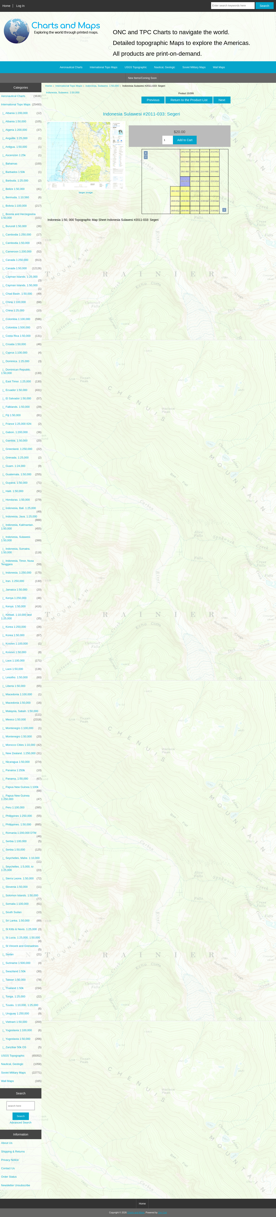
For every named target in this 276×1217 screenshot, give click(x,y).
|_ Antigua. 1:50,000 (21, 147)
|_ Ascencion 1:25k (21, 155)
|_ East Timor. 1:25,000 (21, 381)
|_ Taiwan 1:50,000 (21, 980)
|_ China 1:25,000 (21, 310)
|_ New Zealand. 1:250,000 (21, 753)
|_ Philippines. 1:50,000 (21, 824)
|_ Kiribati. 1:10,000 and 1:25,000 (21, 616)
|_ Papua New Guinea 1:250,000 (21, 797)
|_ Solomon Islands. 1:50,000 (21, 896)
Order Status (9, 1176)
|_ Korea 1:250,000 (21, 627)
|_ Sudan (21, 954)
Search (20, 1093)
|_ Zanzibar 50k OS (21, 1047)
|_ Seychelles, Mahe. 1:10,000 (21, 859)
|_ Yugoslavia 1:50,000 (21, 1039)
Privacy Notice (10, 1160)
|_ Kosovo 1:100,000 (21, 643)
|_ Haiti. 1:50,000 (21, 491)
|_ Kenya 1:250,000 (21, 598)
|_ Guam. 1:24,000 (21, 466)
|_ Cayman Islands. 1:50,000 (21, 286)
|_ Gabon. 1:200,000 (21, 432)
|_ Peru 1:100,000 (21, 807)
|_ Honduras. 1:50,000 (21, 500)
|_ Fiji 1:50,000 (21, 415)
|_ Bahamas (21, 163)
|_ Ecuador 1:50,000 (21, 390)
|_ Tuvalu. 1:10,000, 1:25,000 (21, 1006)
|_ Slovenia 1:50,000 (21, 887)
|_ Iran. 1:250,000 (21, 581)
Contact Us (8, 1168)
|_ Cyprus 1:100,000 (21, 352)
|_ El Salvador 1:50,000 (21, 398)
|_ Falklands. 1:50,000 (21, 407)
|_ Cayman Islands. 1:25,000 (21, 278)
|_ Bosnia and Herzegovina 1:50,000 (21, 215)
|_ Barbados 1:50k (21, 172)
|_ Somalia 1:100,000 (21, 904)
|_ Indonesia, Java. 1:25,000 (21, 517)
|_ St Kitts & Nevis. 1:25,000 (21, 929)
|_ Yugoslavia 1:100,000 (21, 1030)
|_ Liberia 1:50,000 (21, 686)
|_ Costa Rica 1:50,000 (21, 336)
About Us (6, 1143)
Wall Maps (219, 67)
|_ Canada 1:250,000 (21, 260)
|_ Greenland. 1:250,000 (21, 449)
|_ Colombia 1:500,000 (21, 327)
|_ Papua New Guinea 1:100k (21, 788)
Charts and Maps (135, 1212)
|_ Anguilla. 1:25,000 (21, 138)
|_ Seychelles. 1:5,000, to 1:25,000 (21, 868)
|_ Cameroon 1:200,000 (21, 251)
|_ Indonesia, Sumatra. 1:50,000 (21, 550)
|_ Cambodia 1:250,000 (21, 234)
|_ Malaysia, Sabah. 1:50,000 (21, 712)
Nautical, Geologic (164, 67)
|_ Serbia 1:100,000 (21, 841)
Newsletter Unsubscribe (15, 1185)
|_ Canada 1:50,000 (21, 268)
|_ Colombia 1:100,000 (21, 319)
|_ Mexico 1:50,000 (21, 719)
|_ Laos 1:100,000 (21, 660)
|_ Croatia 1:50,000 (21, 344)
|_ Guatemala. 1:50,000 (21, 474)
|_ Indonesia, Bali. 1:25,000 (21, 509)
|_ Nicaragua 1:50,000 (21, 762)
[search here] (20, 1105)
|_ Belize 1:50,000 (21, 189)
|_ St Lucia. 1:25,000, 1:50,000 (21, 939)
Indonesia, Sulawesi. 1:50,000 (102, 85)
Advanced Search (20, 1122)
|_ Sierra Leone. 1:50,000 (21, 878)
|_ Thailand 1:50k (21, 988)
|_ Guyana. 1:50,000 (21, 483)
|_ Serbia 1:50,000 (21, 849)
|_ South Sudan (21, 912)
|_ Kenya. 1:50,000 (21, 606)
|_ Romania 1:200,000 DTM (21, 834)
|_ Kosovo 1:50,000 (21, 652)
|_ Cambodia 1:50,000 (21, 243)
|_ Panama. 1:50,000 (21, 778)
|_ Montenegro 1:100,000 (21, 728)
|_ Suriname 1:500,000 (21, 963)
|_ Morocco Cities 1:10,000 (21, 745)
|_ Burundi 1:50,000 (21, 226)
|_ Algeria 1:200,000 (21, 130)
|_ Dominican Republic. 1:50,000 (21, 371)
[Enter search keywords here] (233, 5)
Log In (20, 6)
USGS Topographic (136, 67)
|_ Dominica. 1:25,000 (21, 361)
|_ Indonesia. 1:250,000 (21, 572)
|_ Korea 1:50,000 (21, 635)
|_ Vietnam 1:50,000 (21, 1022)
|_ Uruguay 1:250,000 (21, 1013)
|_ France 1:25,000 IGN (21, 424)
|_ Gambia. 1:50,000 (21, 440)
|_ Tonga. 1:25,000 (21, 996)
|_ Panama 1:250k (21, 770)
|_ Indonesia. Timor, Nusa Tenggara (21, 562)
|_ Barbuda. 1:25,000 (21, 180)
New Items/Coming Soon (142, 78)
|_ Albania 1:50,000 (21, 121)
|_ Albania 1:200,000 (21, 113)
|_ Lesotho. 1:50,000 (21, 677)
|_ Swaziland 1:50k (21, 971)
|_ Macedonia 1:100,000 (21, 694)
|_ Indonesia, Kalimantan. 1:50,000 (21, 526)
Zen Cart (162, 1212)
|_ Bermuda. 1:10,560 (21, 197)
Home (6, 6)
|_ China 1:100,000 (21, 302)
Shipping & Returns (13, 1151)
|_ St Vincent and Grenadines (21, 947)
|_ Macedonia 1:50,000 (21, 703)
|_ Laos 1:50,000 (21, 669)
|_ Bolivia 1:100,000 (21, 206)
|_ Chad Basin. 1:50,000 (21, 293)
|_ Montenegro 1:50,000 (21, 736)
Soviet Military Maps (193, 67)
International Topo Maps (68, 85)
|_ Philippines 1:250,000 (21, 816)
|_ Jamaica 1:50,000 (21, 589)
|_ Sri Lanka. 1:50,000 (21, 920)
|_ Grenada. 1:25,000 (21, 457)
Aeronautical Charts (71, 67)
